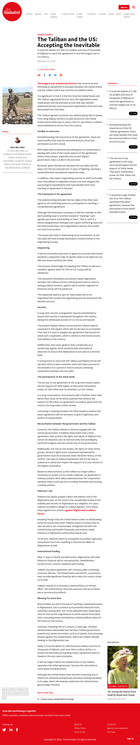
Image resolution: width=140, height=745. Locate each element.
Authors (102, 14)
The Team (111, 732)
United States (23, 694)
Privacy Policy (80, 728)
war (4, 698)
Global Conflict (45, 34)
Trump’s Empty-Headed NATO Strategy (55, 699)
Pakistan (24, 689)
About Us (78, 724)
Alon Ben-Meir (47, 69)
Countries (91, 14)
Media (118, 14)
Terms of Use (79, 732)
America (38, 14)
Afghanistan (7, 689)
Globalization (68, 14)
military (16, 689)
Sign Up (124, 7)
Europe (29, 14)
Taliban (13, 694)
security (6, 694)
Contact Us (111, 724)
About (111, 14)
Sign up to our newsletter (117, 728)
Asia (46, 14)
